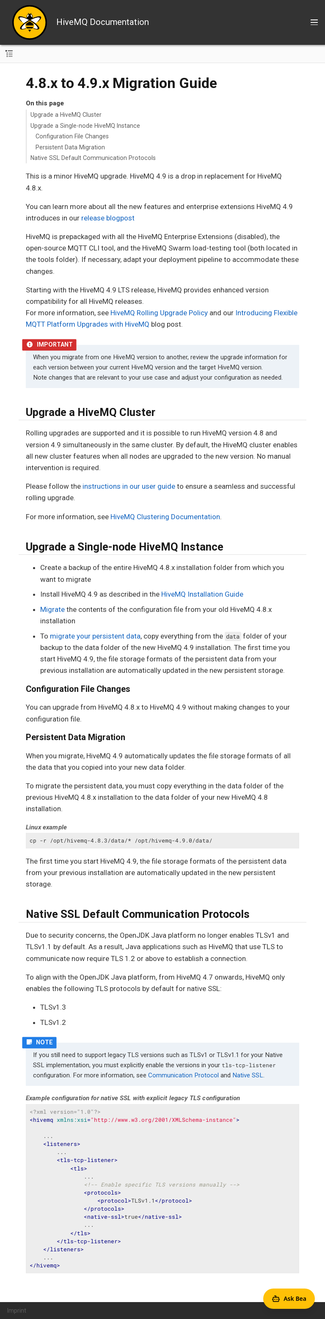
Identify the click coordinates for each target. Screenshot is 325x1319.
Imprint (16, 1310)
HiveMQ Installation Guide (202, 594)
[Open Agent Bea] (289, 1299)
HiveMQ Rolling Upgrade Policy (159, 312)
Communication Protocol (183, 1075)
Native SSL (247, 1075)
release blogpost (108, 218)
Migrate (52, 609)
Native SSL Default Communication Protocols (93, 157)
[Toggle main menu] (314, 22)
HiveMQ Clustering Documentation (165, 516)
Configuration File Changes (72, 136)
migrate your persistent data (95, 636)
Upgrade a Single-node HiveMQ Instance (85, 125)
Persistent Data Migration (70, 147)
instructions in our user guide (129, 486)
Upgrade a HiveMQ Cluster (66, 114)
